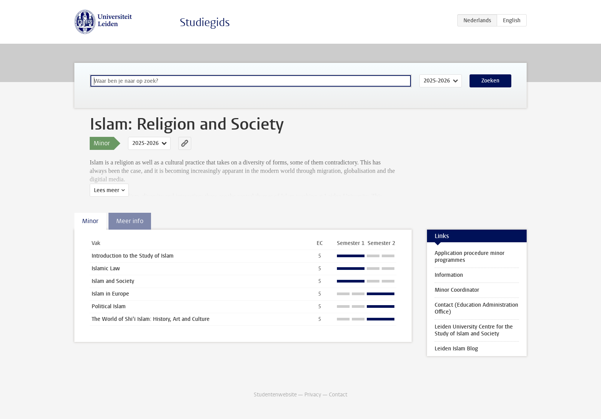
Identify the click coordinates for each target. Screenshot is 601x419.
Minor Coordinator (457, 290)
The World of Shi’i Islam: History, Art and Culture (151, 319)
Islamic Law (106, 268)
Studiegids (205, 22)
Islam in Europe (110, 293)
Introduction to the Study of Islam (133, 256)
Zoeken (490, 80)
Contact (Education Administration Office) (476, 308)
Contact (338, 394)
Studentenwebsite (275, 394)
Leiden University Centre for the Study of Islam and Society (474, 330)
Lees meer (106, 190)
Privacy (312, 394)
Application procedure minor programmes (469, 257)
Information (449, 275)
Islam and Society (113, 281)
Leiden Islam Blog (456, 348)
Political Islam (109, 306)
